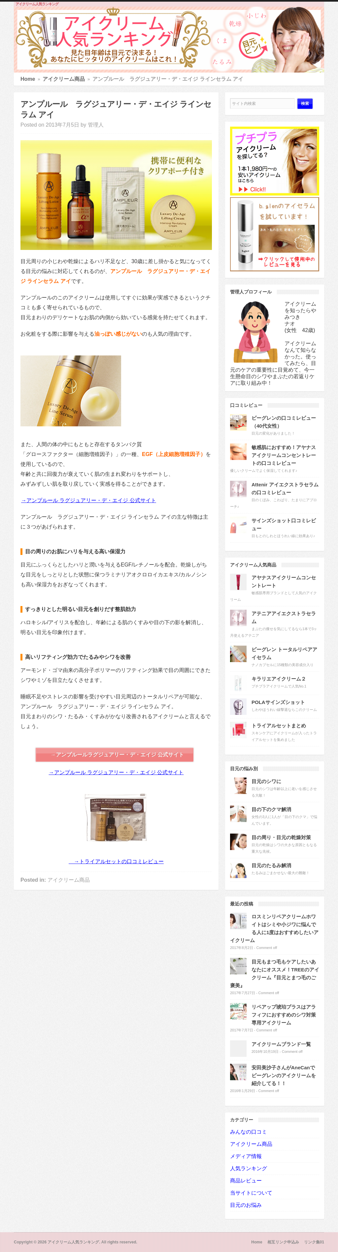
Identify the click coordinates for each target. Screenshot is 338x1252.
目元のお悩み (246, 1205)
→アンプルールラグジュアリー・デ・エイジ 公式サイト (117, 754)
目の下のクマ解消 (271, 809)
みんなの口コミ (248, 1132)
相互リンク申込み (283, 1242)
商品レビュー (246, 1180)
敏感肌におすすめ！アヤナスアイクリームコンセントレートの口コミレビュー (284, 455)
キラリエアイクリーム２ (279, 679)
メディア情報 (246, 1156)
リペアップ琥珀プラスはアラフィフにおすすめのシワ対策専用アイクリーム (284, 1014)
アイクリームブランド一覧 (281, 1044)
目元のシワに (266, 781)
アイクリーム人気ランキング (37, 4)
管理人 (96, 125)
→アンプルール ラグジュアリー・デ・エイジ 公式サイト (88, 500)
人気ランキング (248, 1168)
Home (27, 79)
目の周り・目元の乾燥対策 (281, 837)
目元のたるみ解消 (271, 865)
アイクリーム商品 (64, 79)
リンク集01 (314, 1242)
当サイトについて (251, 1193)
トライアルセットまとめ (279, 725)
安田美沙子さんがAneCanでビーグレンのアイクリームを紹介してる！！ (284, 1075)
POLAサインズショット (278, 702)
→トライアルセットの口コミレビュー (116, 861)
